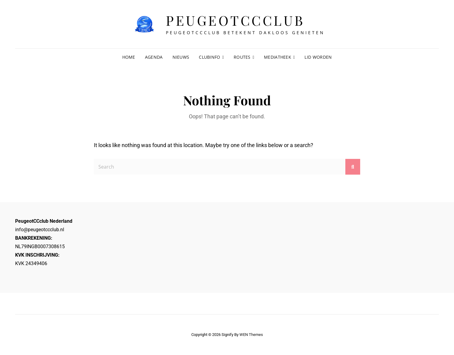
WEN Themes (251, 334)
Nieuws (181, 57)
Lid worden (318, 57)
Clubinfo (209, 57)
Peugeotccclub (235, 20)
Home (128, 57)
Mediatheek (277, 57)
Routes (242, 57)
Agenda (154, 57)
